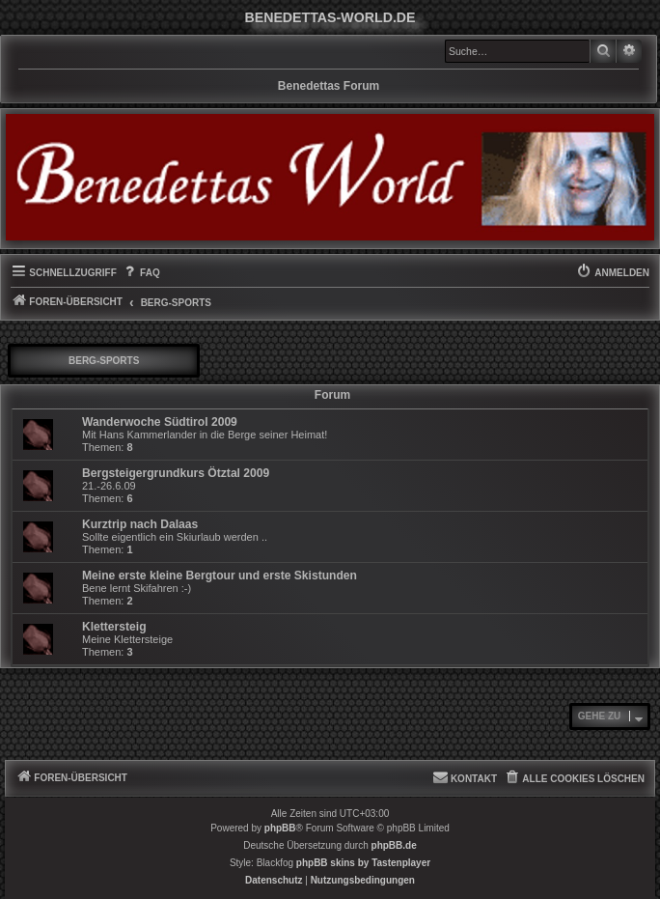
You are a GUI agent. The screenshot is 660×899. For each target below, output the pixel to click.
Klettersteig (114, 626)
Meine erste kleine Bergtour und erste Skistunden (219, 575)
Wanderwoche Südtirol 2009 (159, 422)
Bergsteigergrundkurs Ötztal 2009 (175, 473)
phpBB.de (394, 845)
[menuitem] (141, 273)
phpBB (280, 828)
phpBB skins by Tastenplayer (363, 862)
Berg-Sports (104, 360)
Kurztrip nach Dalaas (140, 524)
